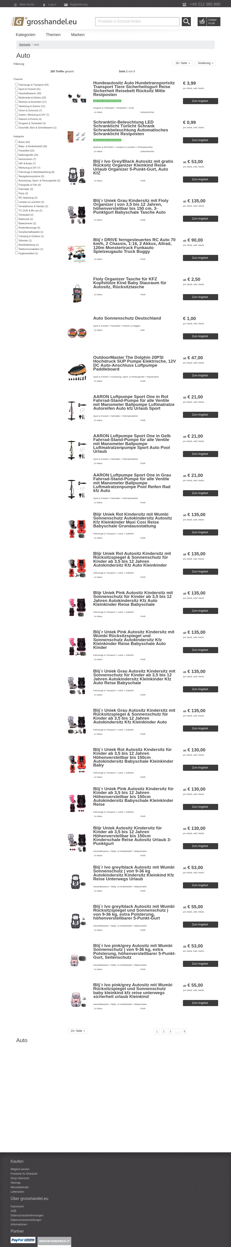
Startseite (24, 44)
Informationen (19, 1224)
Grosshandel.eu (44, 21)
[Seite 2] (163, 1031)
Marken (78, 34)
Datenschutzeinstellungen (26, 1220)
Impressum (17, 1206)
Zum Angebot (200, 101)
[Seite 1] (157, 1031)
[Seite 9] (184, 1031)
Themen (53, 34)
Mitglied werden (20, 1169)
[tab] (38, 79)
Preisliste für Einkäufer (24, 1173)
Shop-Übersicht (20, 1178)
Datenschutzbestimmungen (27, 1215)
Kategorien (25, 34)
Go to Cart (202, 21)
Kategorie (18, 136)
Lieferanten (17, 1191)
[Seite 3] (170, 1031)
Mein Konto (27, 4)
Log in (52, 4)
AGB (13, 1211)
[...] (177, 1031)
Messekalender (20, 1187)
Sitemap (16, 1182)
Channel (18, 79)
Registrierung (78, 4)
